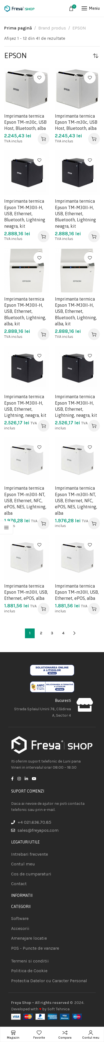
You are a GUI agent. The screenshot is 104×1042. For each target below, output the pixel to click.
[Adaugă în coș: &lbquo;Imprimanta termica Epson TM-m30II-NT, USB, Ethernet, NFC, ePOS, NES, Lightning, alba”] (43, 523)
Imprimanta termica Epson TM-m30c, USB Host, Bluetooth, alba (25, 122)
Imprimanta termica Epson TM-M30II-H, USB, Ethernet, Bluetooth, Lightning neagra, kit (24, 214)
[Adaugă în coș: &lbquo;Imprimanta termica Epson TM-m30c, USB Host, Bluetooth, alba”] (43, 139)
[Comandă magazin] (96, 55)
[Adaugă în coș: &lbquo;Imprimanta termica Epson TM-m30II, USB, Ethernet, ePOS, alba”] (43, 609)
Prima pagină (18, 28)
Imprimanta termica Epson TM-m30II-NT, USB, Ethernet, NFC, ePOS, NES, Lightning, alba (25, 501)
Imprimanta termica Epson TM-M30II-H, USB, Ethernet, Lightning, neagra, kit (25, 406)
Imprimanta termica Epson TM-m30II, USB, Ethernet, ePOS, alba (26, 592)
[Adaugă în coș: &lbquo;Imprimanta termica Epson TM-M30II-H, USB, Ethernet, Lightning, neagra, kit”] (43, 426)
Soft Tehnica (58, 1009)
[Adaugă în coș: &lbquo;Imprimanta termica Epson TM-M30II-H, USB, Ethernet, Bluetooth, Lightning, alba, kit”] (43, 334)
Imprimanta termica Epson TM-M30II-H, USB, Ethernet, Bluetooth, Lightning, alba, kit (25, 311)
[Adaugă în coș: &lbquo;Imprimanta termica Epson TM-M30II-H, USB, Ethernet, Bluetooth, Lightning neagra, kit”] (43, 236)
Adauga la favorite (39, 77)
